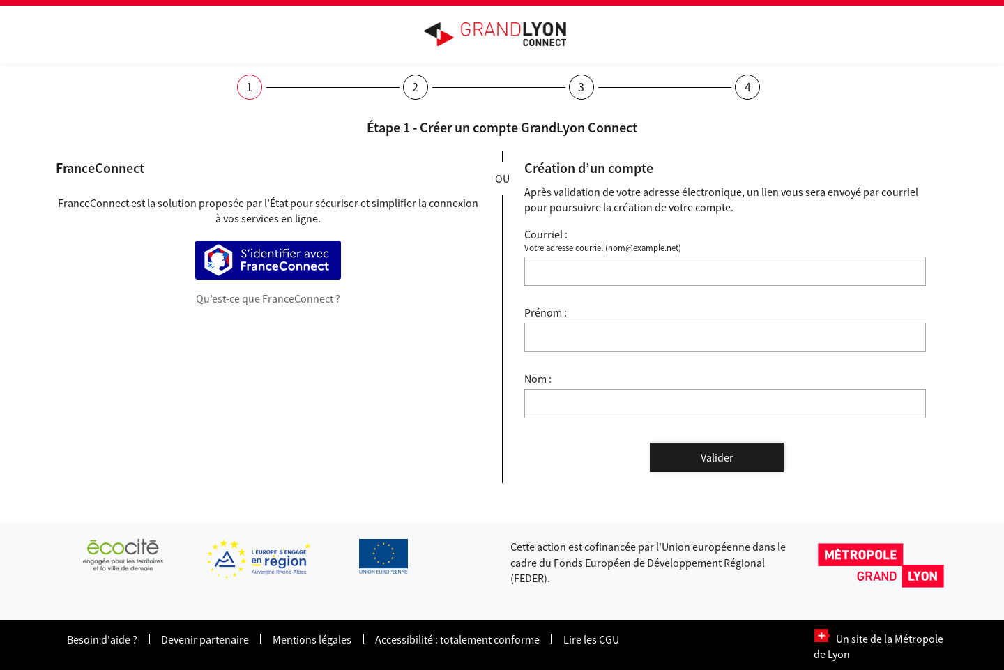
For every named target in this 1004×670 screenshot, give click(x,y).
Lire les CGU (591, 639)
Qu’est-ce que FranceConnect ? (268, 298)
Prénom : (545, 312)
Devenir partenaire (205, 639)
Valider (717, 457)
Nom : (538, 379)
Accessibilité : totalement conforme (457, 639)
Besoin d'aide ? (102, 639)
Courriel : (546, 234)
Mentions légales (312, 639)
